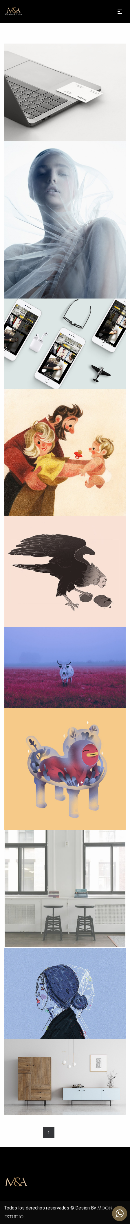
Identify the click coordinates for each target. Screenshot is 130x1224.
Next (79, 1132)
